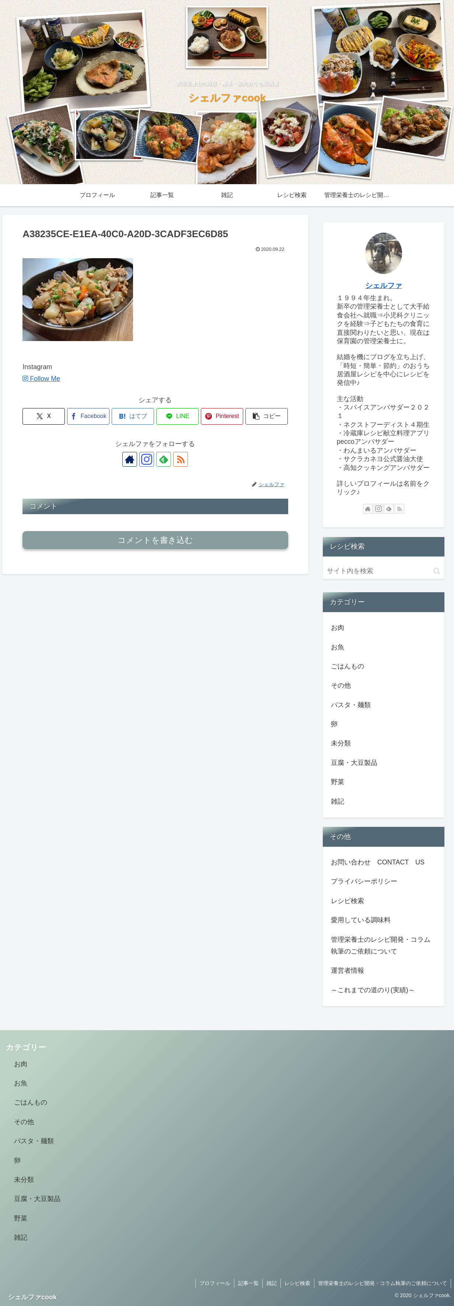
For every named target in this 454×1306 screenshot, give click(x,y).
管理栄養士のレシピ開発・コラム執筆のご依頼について (380, 945)
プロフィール (214, 1283)
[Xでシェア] (43, 416)
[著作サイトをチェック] (129, 459)
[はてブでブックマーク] (133, 416)
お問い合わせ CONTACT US (378, 862)
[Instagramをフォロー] (146, 459)
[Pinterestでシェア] (222, 416)
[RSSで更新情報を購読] (180, 459)
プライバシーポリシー (364, 881)
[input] (384, 571)
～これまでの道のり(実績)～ (373, 990)
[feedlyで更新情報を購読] (163, 459)
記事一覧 (248, 1283)
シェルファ (383, 285)
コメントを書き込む (155, 540)
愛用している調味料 (361, 920)
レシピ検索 (347, 901)
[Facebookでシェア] (88, 416)
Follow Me (41, 378)
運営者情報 (347, 970)
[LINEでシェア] (177, 416)
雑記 (271, 1283)
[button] (266, 416)
